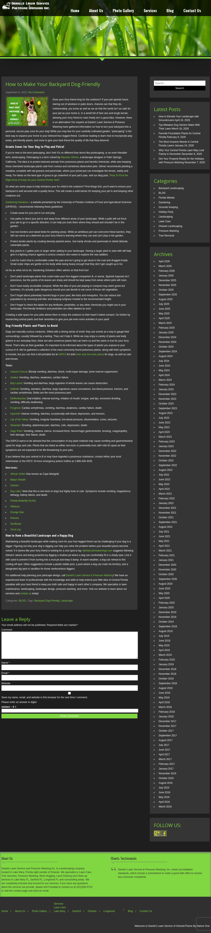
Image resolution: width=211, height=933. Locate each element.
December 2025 (167, 280)
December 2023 (167, 394)
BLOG (22, 600)
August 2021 (165, 526)
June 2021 (164, 536)
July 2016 (164, 787)
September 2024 (168, 351)
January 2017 (166, 768)
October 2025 (166, 289)
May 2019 (164, 645)
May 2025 (164, 313)
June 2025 (164, 308)
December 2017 (167, 721)
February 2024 (167, 384)
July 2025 (164, 304)
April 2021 (164, 545)
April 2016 (164, 801)
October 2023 (166, 403)
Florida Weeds (167, 197)
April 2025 (164, 318)
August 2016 (165, 782)
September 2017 (168, 735)
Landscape (67, 600)
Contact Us (192, 11)
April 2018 (164, 702)
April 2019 (164, 650)
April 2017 (164, 754)
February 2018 (167, 711)
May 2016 (164, 797)
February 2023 (167, 441)
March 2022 (165, 493)
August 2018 (165, 688)
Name (5, 667)
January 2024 (166, 389)
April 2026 (164, 261)
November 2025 (167, 285)
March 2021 (165, 550)
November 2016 (167, 773)
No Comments (37, 92)
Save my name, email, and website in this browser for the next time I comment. (44, 702)
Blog (170, 11)
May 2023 (164, 427)
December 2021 (167, 507)
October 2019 (166, 621)
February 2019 (167, 659)
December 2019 (167, 612)
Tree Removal (166, 235)
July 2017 (164, 745)
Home (75, 11)
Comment (6, 629)
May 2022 (164, 484)
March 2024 (165, 379)
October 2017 (166, 730)
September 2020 (168, 579)
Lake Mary (59, 911)
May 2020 (164, 593)
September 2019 (168, 626)
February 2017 (167, 764)
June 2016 (164, 792)
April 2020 (164, 598)
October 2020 (166, 574)
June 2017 (164, 749)
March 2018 (165, 707)
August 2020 (165, 583)
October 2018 (166, 678)
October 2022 (166, 460)
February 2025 (167, 327)
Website (5, 688)
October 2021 (166, 517)
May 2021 (164, 541)
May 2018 (164, 697)
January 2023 (166, 446)
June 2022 (164, 479)
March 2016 (165, 806)
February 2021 (167, 555)
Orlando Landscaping (170, 226)
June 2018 (164, 692)
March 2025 (165, 323)
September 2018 (168, 683)
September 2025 (168, 294)
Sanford (76, 911)
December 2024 (167, 337)
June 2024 (164, 365)
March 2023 (165, 436)
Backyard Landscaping (171, 188)
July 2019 (164, 636)
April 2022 (164, 489)
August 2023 (165, 413)
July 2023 (164, 417)
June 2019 (164, 640)
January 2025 (166, 332)
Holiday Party (166, 211)
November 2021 (167, 512)
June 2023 (164, 422)
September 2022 (168, 465)
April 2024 (164, 375)
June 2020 (164, 588)
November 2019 (167, 617)
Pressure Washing (169, 230)
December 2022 (167, 451)
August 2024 (165, 356)
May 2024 (164, 370)
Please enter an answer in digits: (19, 707)
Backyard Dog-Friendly (46, 600)
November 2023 (167, 398)
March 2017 (165, 759)
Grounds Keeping (168, 207)
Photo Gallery (123, 11)
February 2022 (167, 498)
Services (150, 11)
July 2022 (164, 474)
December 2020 (167, 564)
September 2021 (168, 522)
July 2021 (164, 531)
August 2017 (165, 740)
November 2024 (167, 342)
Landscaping (166, 216)
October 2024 (166, 346)
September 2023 (168, 408)
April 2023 (164, 432)
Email (5, 678)
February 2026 (167, 270)
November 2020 (167, 569)
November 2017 (167, 726)
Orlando (92, 911)
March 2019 (165, 654)
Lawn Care (165, 221)
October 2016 (166, 778)
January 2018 (166, 716)
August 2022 (165, 470)
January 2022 (166, 503)
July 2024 (164, 361)
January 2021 (166, 560)
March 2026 (165, 266)
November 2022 (167, 455)
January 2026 (166, 275)
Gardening (164, 202)
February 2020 (167, 602)
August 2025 (165, 299)
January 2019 (166, 664)
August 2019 (165, 631)
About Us (96, 11)
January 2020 (166, 607)
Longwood (109, 911)
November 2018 (167, 673)
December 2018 (167, 669)
